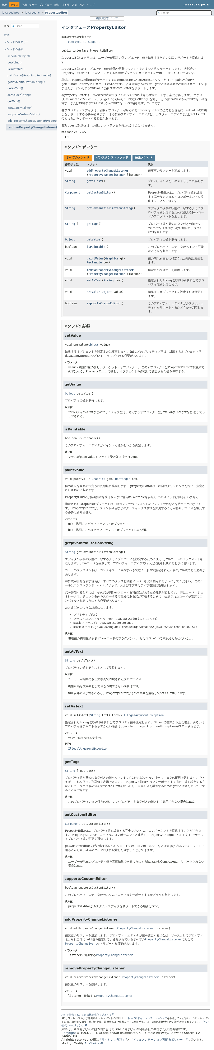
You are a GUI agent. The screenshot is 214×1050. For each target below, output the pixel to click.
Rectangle (94, 262)
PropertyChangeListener (106, 174)
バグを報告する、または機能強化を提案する (86, 1014)
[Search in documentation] (184, 12)
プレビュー (45, 4)
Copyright (68, 1033)
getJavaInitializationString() (26, 81)
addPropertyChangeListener (108, 170)
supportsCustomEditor (103, 303)
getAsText (94, 181)
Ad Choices (92, 1043)
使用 (24, 4)
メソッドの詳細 (13, 49)
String (70, 181)
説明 (7, 35)
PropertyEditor (56, 12)
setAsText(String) (19, 94)
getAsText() (15, 88)
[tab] (78, 158)
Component (72, 192)
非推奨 (65, 4)
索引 (74, 4)
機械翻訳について (107, 18)
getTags (92, 223)
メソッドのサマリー (16, 42)
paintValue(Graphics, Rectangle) (29, 75)
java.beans (32, 12)
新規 (56, 4)
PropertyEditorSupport (82, 41)
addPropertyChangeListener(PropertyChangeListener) (32, 120)
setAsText (94, 280)
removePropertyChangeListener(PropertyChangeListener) (32, 127)
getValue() (15, 62)
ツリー (33, 4)
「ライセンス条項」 (112, 1039)
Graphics (111, 258)
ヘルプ (90, 4)
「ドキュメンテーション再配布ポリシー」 (158, 1039)
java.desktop (10, 12)
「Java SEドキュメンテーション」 (145, 1018)
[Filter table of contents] (25, 26)
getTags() (14, 101)
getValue (93, 239)
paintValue (95, 258)
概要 (4, 4)
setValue (93, 291)
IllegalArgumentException (144, 715)
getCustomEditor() (20, 107)
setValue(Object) (19, 56)
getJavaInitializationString (109, 208)
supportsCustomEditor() (24, 114)
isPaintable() (16, 69)
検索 (81, 4)
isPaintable (96, 246)
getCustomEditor (99, 192)
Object (70, 239)
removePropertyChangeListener (110, 270)
